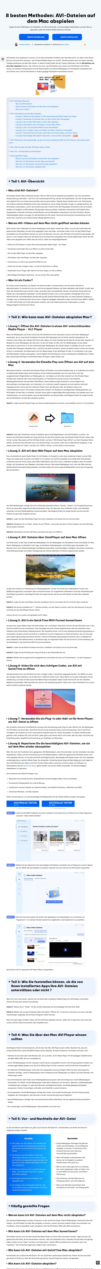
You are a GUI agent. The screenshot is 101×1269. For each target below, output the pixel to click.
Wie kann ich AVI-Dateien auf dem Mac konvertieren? (35, 161)
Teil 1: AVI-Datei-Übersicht (19, 101)
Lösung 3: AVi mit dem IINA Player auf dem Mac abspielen (37, 122)
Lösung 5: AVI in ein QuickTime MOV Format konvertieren (37, 127)
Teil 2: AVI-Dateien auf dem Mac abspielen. (26, 114)
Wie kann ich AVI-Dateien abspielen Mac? (31, 167)
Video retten (65, 44)
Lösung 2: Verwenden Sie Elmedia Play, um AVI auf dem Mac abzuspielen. (43, 119)
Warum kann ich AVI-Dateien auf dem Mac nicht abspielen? (37, 158)
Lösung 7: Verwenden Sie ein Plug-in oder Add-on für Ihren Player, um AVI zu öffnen (47, 133)
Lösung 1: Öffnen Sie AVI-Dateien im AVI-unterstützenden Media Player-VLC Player (46, 116)
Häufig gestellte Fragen (19, 156)
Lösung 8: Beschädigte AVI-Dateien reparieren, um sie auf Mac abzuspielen (47, 136)
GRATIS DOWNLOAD (34, 37)
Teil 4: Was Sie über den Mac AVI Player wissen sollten (30, 147)
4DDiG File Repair (29, 766)
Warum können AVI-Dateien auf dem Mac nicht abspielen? (37, 106)
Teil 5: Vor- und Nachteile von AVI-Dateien (25, 151)
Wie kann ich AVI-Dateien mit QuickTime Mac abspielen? (36, 164)
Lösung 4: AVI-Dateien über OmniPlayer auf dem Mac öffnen (38, 125)
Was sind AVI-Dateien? (24, 104)
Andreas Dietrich (24, 44)
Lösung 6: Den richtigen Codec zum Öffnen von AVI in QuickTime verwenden (44, 130)
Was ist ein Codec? (22, 109)
